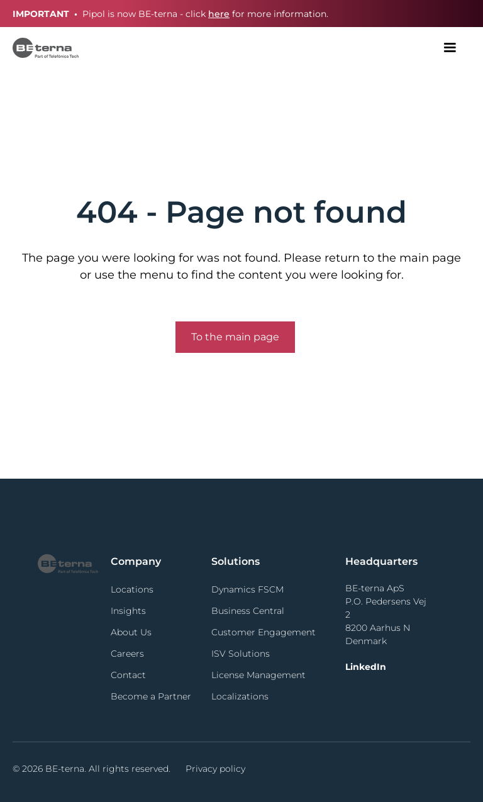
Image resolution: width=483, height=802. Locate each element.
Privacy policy (215, 768)
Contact (128, 675)
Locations (132, 589)
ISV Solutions (240, 653)
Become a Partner (151, 696)
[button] (449, 48)
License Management (258, 675)
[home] (46, 47)
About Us (131, 632)
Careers (127, 653)
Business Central (247, 610)
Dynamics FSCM (247, 589)
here (219, 13)
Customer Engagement (263, 632)
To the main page (235, 337)
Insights (128, 610)
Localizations (240, 696)
